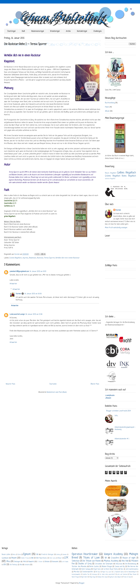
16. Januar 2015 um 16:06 (33, 294)
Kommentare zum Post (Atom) (57, 392)
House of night (129, 558)
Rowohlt (31, 562)
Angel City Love (106, 572)
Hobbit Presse (25, 558)
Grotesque (94, 574)
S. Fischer (40, 562)
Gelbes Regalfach (126, 172)
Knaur (60, 558)
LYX (66, 557)
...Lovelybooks (109, 395)
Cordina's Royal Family (110, 569)
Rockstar (40, 258)
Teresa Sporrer (49, 258)
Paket (107, 107)
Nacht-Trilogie (75, 577)
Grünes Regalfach (15, 258)
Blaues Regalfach (110, 173)
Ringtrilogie (92, 577)
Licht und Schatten (122, 574)
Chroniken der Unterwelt (104, 564)
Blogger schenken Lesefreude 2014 (118, 411)
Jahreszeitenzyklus (132, 569)
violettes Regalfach (110, 178)
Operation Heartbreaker (85, 554)
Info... (116, 416)
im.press (25, 258)
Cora (19, 554)
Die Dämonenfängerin (131, 572)
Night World (84, 577)
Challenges (97, 31)
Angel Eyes (97, 569)
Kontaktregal (82, 31)
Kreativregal (55, 31)
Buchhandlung (110, 103)
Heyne (14, 558)
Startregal (11, 31)
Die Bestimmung (130, 564)
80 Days (98, 572)
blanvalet (55, 562)
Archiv (68, 31)
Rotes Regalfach (129, 176)
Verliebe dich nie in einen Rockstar (68, 258)
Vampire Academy (113, 554)
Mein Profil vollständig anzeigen (116, 228)
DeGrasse (119, 564)
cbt (4, 564)
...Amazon (108, 398)
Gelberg (58, 554)
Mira (8, 561)
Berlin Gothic (94, 567)
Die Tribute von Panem (91, 561)
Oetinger (17, 562)
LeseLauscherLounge (17, 314)
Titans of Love (91, 557)
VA (106, 558)
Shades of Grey (85, 564)
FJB (37, 555)
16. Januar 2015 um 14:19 (38, 271)
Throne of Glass (127, 577)
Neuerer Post (10, 384)
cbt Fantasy (13, 565)
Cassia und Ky (120, 567)
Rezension (32, 258)
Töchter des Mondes (79, 567)
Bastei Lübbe (6, 554)
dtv (21, 565)
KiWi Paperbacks (41, 558)
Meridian (77, 572)
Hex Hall (125, 561)
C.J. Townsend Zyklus (118, 572)
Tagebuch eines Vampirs (115, 577)
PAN (24, 562)
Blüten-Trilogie (107, 567)
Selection (75, 561)
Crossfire (115, 558)
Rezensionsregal (37, 31)
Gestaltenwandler (76, 574)
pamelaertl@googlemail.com (19, 271)
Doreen (17, 254)
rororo (27, 565)
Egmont (27, 554)
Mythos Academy (111, 561)
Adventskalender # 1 (122, 439)
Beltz (14, 554)
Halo (121, 569)
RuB (23, 31)
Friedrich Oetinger (47, 554)
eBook (107, 111)
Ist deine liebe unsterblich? (107, 574)
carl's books (65, 562)
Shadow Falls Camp (102, 577)
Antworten (13, 284)
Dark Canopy (86, 569)
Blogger (81, 583)
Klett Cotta (52, 558)
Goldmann (5, 558)
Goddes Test (86, 574)
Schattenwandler (87, 572)
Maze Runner (133, 574)
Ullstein (47, 562)
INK (32, 558)
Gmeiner (65, 554)
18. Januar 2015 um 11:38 (33, 314)
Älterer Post (95, 384)
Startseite (52, 384)
